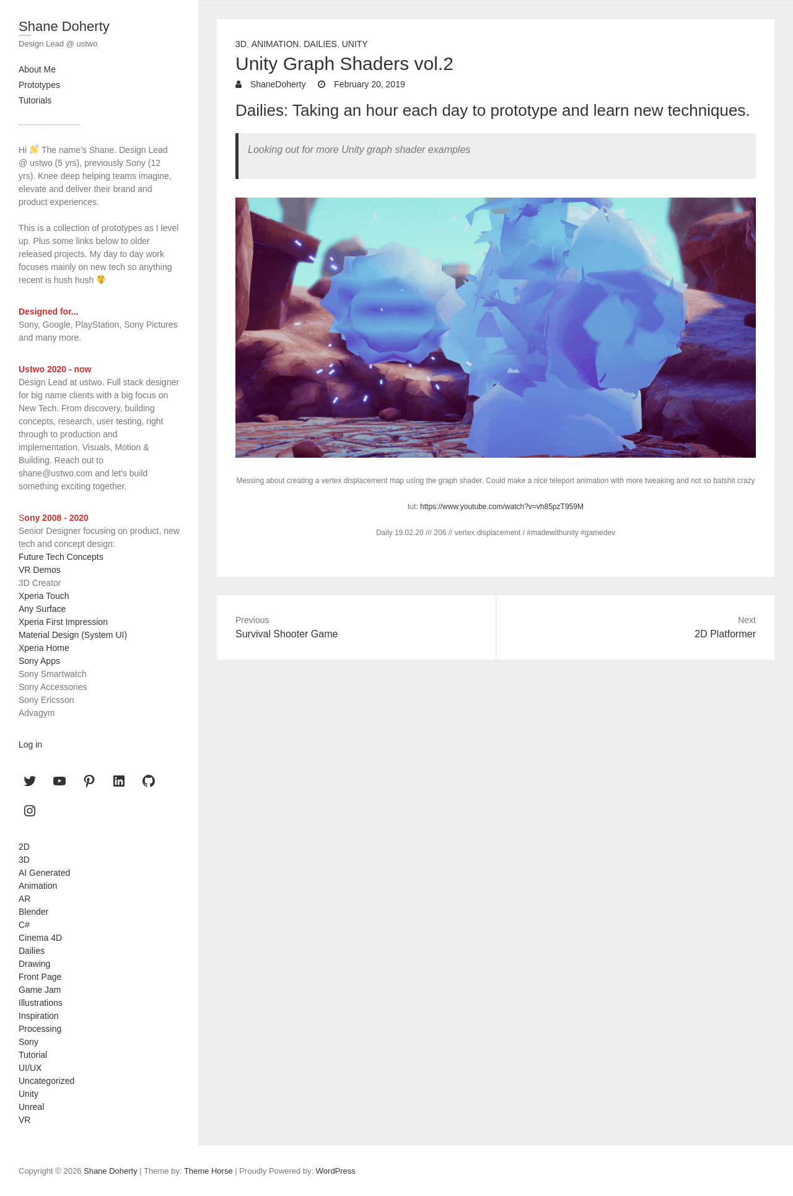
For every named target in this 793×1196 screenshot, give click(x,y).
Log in (30, 744)
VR (24, 1120)
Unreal (31, 1107)
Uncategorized (46, 1081)
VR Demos (40, 570)
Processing (40, 1029)
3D (241, 44)
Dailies (320, 44)
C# (24, 925)
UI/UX (30, 1068)
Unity (355, 44)
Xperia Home (44, 648)
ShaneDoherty (276, 84)
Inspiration (39, 1016)
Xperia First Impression (63, 622)
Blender (33, 912)
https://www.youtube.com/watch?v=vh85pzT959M (502, 506)
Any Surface (42, 609)
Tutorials (35, 100)
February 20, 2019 (368, 84)
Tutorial (33, 1055)
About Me (37, 69)
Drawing (34, 964)
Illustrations (41, 1003)
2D (24, 847)
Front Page (40, 977)
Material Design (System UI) (73, 635)
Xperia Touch (44, 596)
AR (24, 899)
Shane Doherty (64, 26)
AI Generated (44, 873)
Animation (275, 44)
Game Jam (40, 990)
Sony (28, 1042)
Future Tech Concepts (61, 557)
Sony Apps (39, 661)
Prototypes (39, 85)
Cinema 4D (40, 938)
